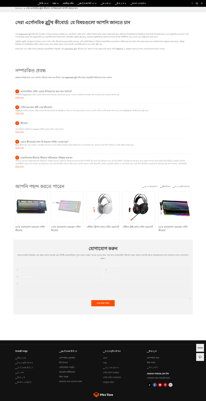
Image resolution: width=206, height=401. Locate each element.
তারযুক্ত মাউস (108, 382)
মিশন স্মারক (63, 377)
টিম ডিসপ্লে (63, 362)
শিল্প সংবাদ (151, 362)
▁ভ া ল (19, 372)
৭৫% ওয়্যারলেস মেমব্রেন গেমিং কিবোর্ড (66, 228)
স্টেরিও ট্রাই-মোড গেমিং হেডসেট (138, 226)
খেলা (105, 358)
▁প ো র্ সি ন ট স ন (181, 186)
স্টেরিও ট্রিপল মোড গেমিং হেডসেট (103, 226)
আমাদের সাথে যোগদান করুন (70, 381)
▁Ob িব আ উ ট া (24, 368)
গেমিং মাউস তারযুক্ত (111, 372)
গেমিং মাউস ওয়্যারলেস (112, 377)
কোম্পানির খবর (153, 358)
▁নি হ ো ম (20, 358)
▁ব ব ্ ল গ (152, 367)
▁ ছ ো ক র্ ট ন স (149, 186)
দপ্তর (105, 363)
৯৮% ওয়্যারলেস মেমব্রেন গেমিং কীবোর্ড (30, 228)
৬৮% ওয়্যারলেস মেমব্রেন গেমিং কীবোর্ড (173, 228)
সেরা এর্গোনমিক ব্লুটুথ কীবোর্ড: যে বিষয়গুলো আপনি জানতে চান (52, 8)
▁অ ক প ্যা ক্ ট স (23, 382)
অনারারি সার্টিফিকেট (67, 372)
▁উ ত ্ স (20, 377)
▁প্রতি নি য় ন (165, 186)
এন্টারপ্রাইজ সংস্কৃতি (66, 367)
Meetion (19, 8)
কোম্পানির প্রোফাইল (67, 358)
